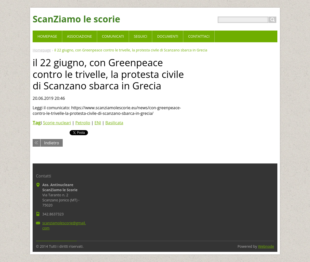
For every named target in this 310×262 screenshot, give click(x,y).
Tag (37, 122)
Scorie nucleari (57, 123)
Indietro (51, 143)
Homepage (42, 50)
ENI (98, 123)
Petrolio (82, 123)
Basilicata (114, 123)
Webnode (266, 246)
